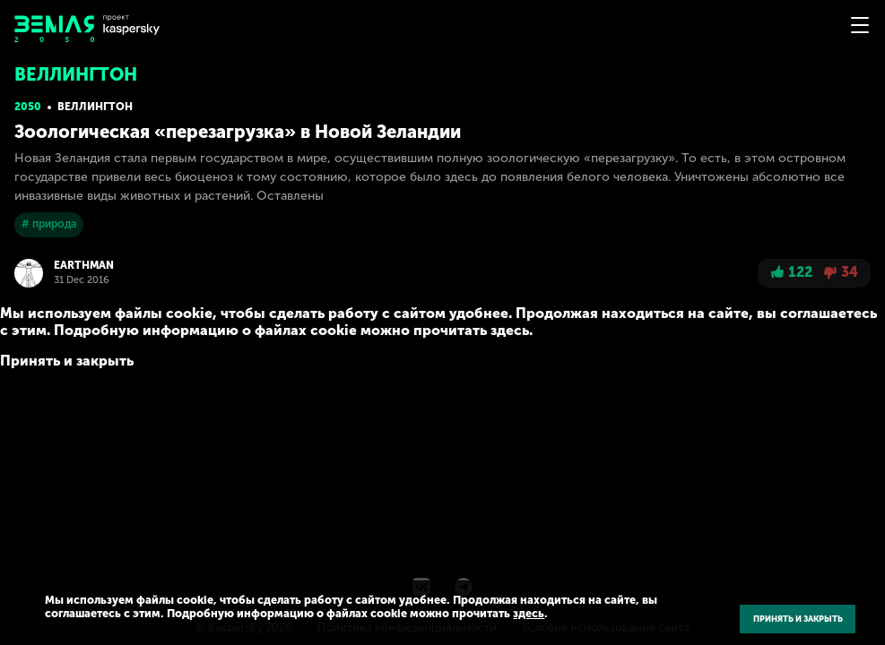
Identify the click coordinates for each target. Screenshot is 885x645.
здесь (528, 613)
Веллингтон (95, 106)
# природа (49, 224)
